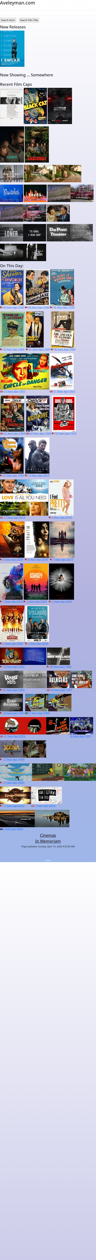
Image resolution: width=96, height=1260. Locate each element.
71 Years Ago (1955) (64, 391)
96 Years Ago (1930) (13, 307)
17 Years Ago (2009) (13, 782)
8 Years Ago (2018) (62, 517)
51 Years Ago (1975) (14, 736)
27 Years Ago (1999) (13, 759)
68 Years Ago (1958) (60, 666)
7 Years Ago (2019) (63, 559)
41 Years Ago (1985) (13, 475)
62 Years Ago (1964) (14, 433)
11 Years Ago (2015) (13, 805)
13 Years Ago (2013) (39, 475)
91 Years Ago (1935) (39, 349)
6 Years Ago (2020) (13, 829)
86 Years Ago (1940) (64, 349)
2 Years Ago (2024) (37, 601)
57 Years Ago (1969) (39, 713)
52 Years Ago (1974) (65, 433)
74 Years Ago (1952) (13, 666)
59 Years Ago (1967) (61, 689)
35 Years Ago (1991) (80, 736)
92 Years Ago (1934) (13, 349)
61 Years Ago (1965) (13, 689)
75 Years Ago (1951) (14, 391)
